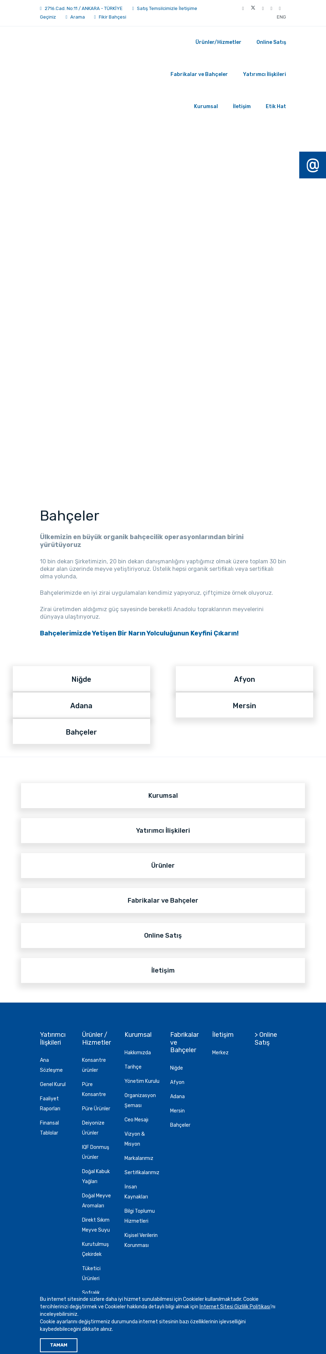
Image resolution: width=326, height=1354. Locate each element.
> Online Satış (266, 1038)
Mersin (177, 1111)
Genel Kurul (53, 1084)
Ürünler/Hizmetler (218, 42)
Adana (177, 1097)
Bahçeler (180, 1125)
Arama (75, 17)
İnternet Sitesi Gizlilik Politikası (234, 1307)
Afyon (177, 1082)
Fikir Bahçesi (112, 17)
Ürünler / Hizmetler (96, 1038)
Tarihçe (133, 1067)
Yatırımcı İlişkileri (264, 74)
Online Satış (271, 42)
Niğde (176, 1068)
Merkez (220, 1053)
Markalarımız (138, 1158)
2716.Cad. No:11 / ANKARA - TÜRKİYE (84, 8)
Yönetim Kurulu (141, 1081)
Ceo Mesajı (136, 1120)
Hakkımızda (137, 1053)
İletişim (242, 106)
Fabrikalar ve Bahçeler (199, 74)
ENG (281, 17)
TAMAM (58, 1345)
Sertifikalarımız (141, 1173)
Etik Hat (276, 106)
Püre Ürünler (96, 1109)
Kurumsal (206, 106)
